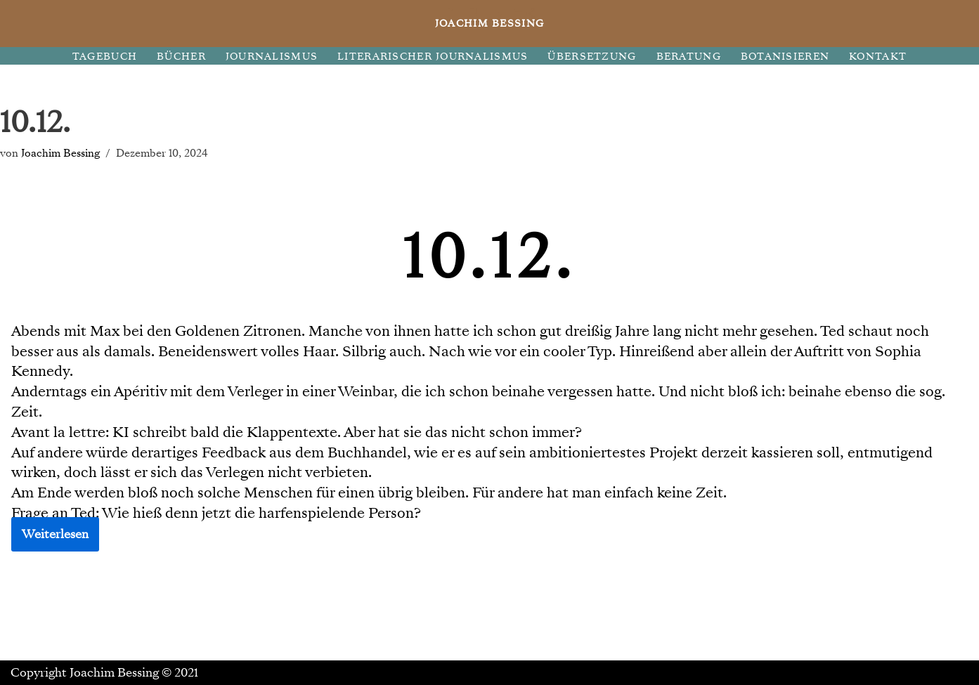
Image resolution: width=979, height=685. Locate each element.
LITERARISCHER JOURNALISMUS (432, 56)
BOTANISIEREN (785, 56)
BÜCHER (181, 56)
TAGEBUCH (104, 56)
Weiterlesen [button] (55, 534)
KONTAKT (878, 56)
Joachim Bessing (60, 152)
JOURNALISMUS (272, 56)
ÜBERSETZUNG (591, 56)
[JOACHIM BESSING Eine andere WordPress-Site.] (489, 23)
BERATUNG (688, 56)
